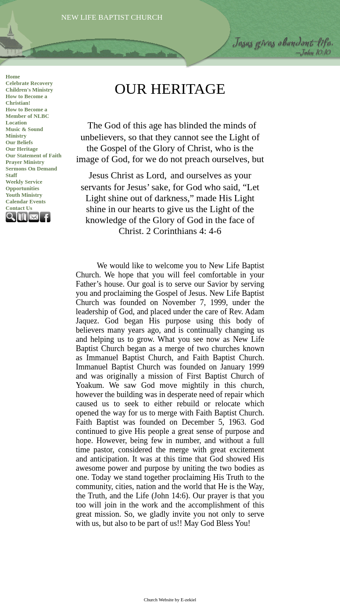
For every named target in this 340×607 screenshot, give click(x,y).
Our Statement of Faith (33, 156)
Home (13, 77)
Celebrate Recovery (29, 83)
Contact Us (19, 208)
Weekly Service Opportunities (24, 185)
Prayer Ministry (25, 162)
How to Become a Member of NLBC (27, 112)
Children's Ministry (29, 90)
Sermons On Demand (31, 169)
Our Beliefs (19, 142)
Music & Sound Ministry (24, 132)
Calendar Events (26, 202)
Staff (11, 175)
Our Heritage (22, 149)
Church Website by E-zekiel (170, 599)
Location (16, 123)
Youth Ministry (24, 195)
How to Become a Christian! (26, 99)
